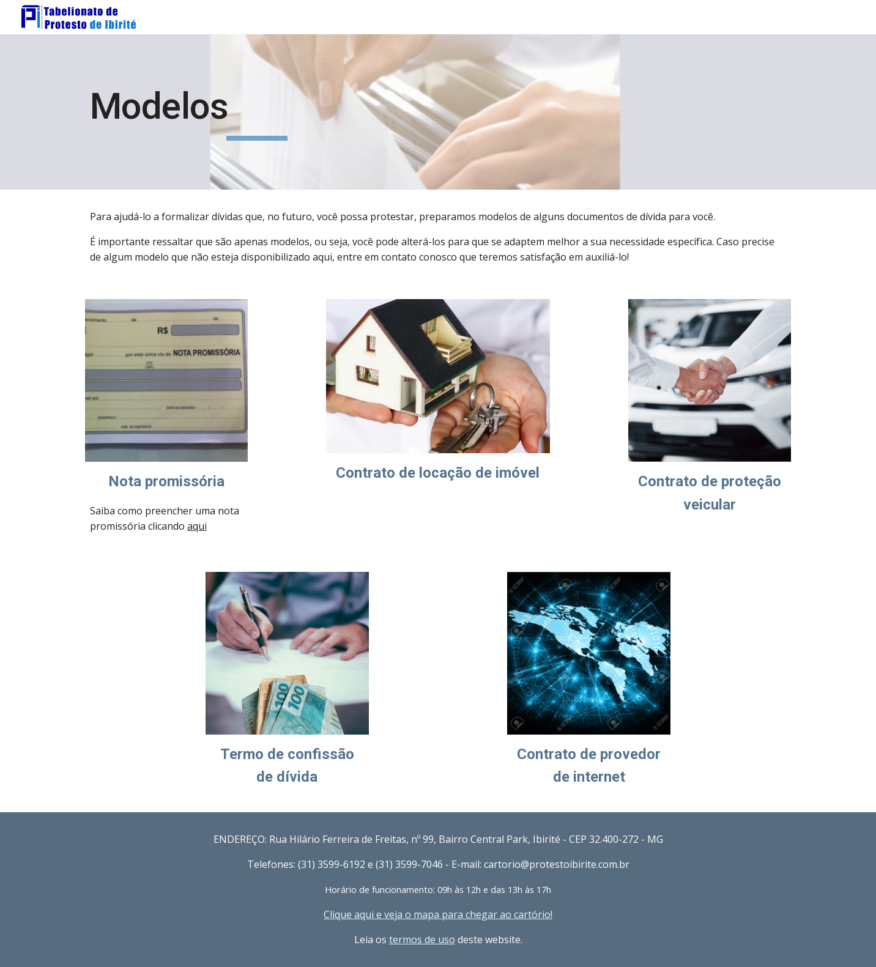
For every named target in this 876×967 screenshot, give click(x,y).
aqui (197, 526)
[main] (257, 112)
